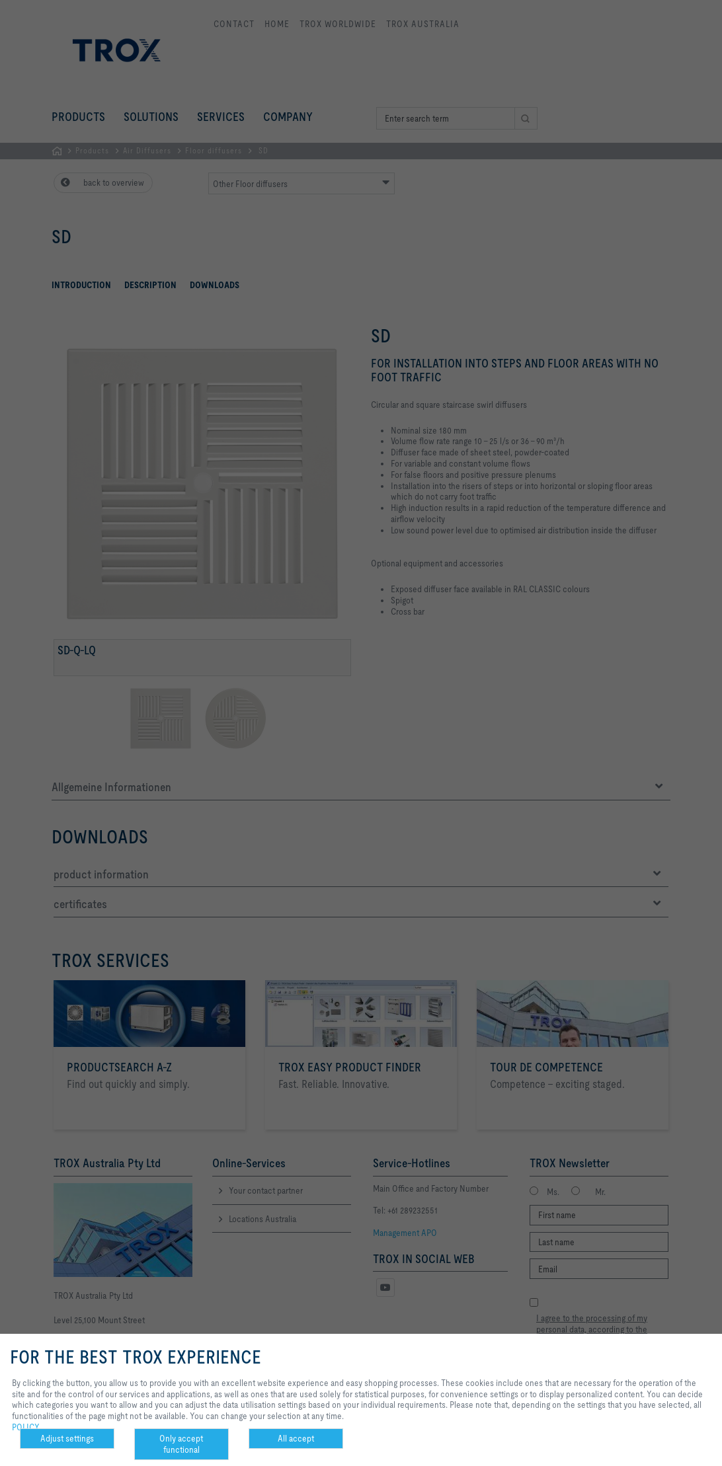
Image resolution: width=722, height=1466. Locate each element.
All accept (296, 1438)
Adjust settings (67, 1438)
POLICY (26, 1427)
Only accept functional (181, 1444)
